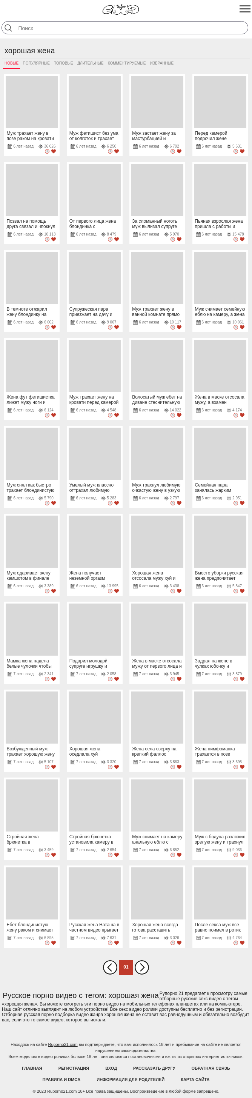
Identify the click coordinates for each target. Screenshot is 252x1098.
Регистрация (73, 1068)
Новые (11, 63)
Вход (111, 1068)
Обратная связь (211, 1068)
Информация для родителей (130, 1079)
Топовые (63, 63)
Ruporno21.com (62, 1044)
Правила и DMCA (61, 1079)
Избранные (162, 63)
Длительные (90, 63)
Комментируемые (127, 63)
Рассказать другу (154, 1068)
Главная (32, 1068)
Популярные (36, 63)
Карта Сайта (195, 1079)
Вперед (142, 967)
